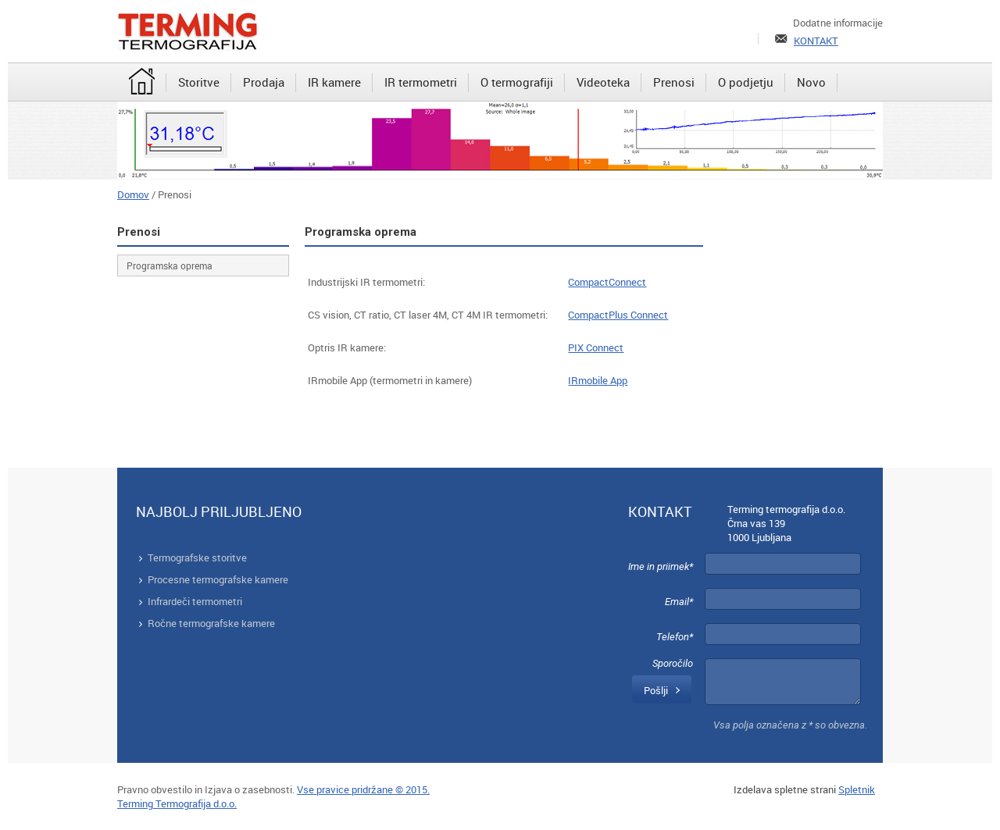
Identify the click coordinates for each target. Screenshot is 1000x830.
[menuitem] (141, 82)
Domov (133, 194)
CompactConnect (607, 282)
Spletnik (856, 789)
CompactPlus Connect (618, 315)
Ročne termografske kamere (211, 623)
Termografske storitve (197, 557)
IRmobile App (597, 380)
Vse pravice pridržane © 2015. (363, 789)
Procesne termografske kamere (218, 579)
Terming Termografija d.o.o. (177, 803)
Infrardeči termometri (195, 601)
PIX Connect (595, 347)
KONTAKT (816, 41)
